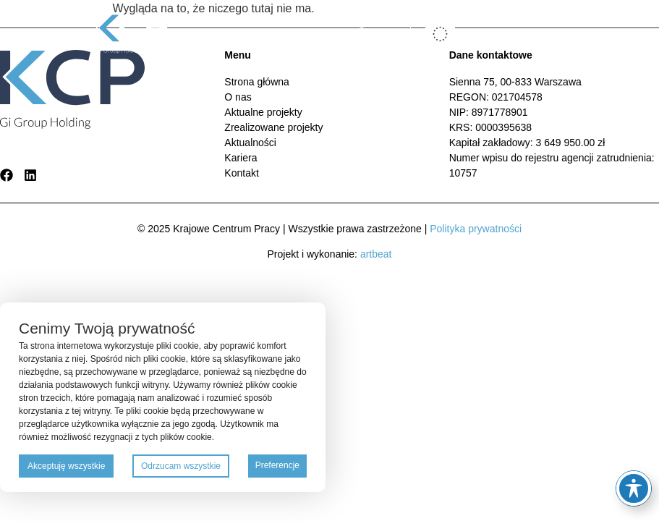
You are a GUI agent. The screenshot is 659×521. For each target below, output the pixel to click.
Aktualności (250, 142)
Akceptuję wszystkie (66, 466)
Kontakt (241, 173)
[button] (532, 34)
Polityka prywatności (476, 228)
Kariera (240, 158)
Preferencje (277, 465)
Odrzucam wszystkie (181, 466)
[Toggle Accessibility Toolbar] (633, 488)
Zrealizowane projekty (273, 127)
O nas (237, 97)
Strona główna (256, 82)
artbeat (376, 254)
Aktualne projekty (263, 112)
